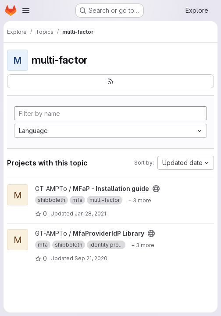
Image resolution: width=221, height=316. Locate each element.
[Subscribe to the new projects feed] (110, 81)
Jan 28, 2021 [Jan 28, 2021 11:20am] (90, 213)
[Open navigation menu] (26, 11)
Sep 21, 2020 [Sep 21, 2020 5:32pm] (91, 258)
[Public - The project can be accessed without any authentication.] (156, 188)
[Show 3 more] (139, 200)
